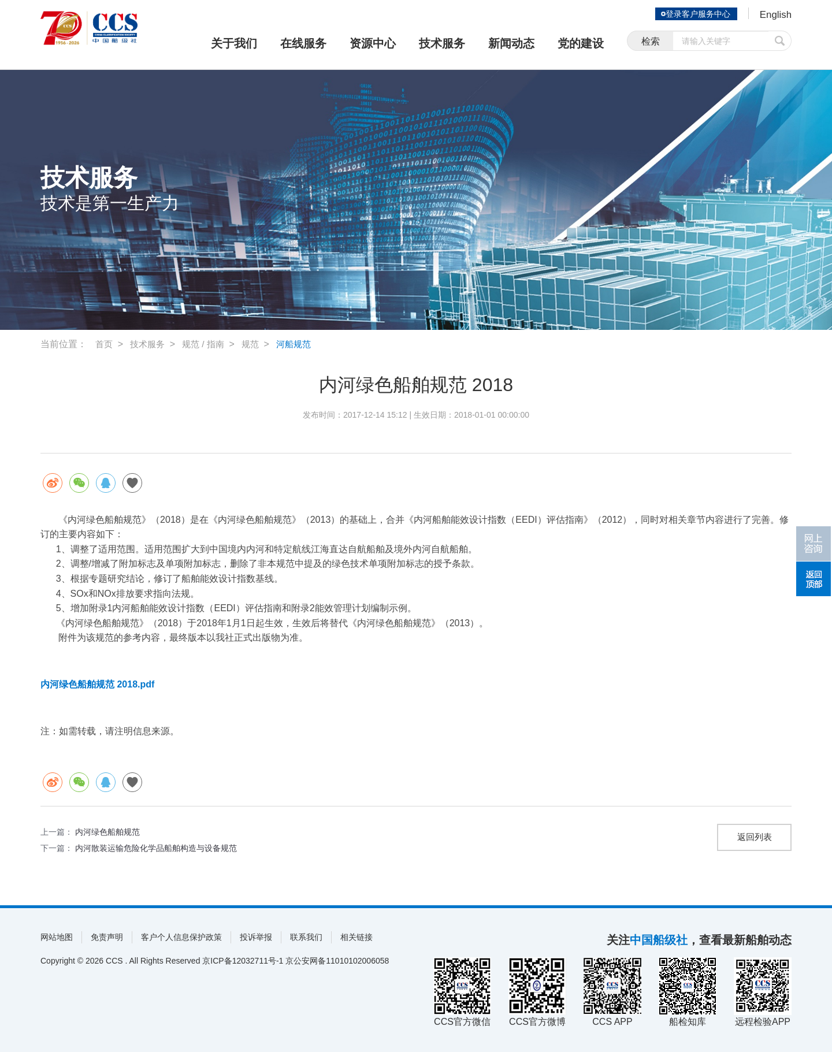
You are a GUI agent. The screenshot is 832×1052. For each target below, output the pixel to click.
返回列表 (754, 837)
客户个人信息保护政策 (181, 937)
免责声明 (107, 937)
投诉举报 (256, 937)
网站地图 (56, 937)
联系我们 (306, 937)
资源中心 (373, 43)
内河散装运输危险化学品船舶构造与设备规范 (156, 848)
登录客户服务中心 (695, 13)
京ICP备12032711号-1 (242, 960)
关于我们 (234, 43)
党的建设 (581, 43)
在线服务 (303, 43)
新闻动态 (511, 43)
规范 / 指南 (207, 344)
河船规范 (301, 344)
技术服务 (442, 43)
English (774, 15)
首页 (104, 344)
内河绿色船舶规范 (107, 832)
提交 (780, 42)
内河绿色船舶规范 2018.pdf (97, 684)
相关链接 (356, 937)
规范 (256, 344)
